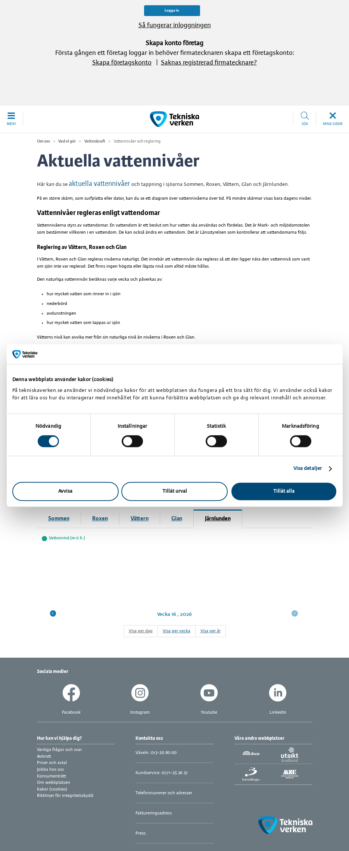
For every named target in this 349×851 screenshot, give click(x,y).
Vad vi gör (67, 141)
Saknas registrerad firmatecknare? (209, 62)
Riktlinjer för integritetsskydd (65, 795)
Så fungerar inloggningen (174, 25)
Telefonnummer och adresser (163, 793)
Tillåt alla (284, 491)
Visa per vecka (176, 631)
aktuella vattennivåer (99, 184)
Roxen (100, 519)
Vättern (140, 519)
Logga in (172, 11)
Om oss (43, 141)
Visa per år (210, 631)
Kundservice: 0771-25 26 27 (161, 772)
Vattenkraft (94, 141)
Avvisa (65, 491)
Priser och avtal (52, 762)
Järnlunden (218, 519)
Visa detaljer (307, 468)
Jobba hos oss (50, 769)
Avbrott (44, 756)
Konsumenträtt (51, 776)
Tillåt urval (174, 491)
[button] (11, 119)
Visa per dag (141, 631)
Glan (176, 519)
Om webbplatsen (53, 782)
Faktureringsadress (153, 813)
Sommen (58, 519)
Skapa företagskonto (122, 62)
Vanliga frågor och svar (59, 749)
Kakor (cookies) (52, 789)
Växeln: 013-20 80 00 (156, 752)
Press (140, 833)
